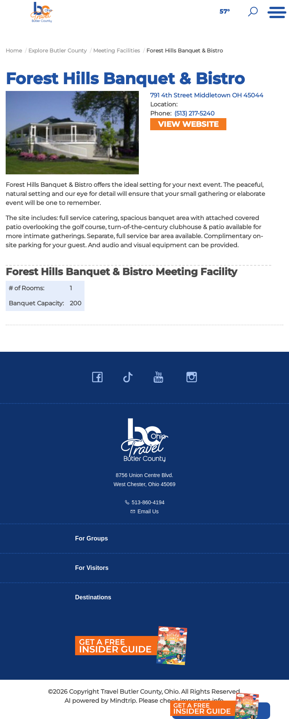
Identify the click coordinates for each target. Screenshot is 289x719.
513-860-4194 (148, 502)
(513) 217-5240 (194, 113)
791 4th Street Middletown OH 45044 (206, 95)
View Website (188, 124)
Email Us (147, 511)
